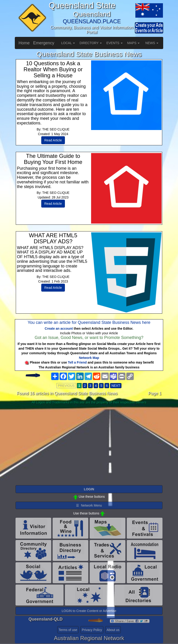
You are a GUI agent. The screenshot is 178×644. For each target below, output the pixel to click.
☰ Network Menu (89, 505)
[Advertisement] (89, 442)
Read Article (53, 140)
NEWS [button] (151, 43)
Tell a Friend (77, 362)
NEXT (115, 385)
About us (113, 630)
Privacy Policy (92, 630)
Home (24, 43)
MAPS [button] (133, 43)
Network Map (89, 358)
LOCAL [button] (68, 43)
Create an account (59, 328)
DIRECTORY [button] (90, 43)
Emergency (43, 43)
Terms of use (68, 630)
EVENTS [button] (114, 43)
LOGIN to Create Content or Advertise (89, 611)
